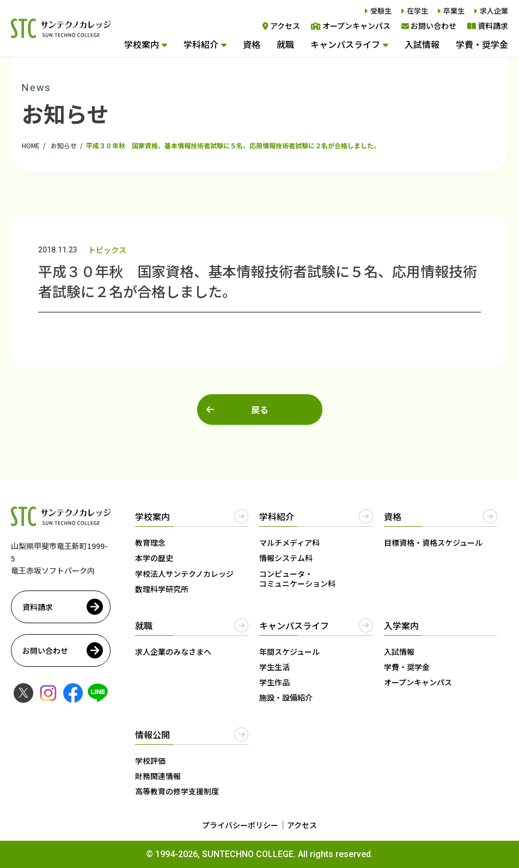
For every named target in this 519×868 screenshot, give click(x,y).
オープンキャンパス (350, 25)
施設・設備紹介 (286, 697)
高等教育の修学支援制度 (177, 791)
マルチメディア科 (289, 542)
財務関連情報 (158, 776)
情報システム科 (286, 558)
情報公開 (152, 734)
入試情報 (422, 44)
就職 (285, 44)
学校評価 (150, 760)
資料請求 (487, 25)
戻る (259, 409)
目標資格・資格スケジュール (433, 542)
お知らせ (64, 145)
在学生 (417, 10)
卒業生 (454, 10)
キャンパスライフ (345, 44)
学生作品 (274, 682)
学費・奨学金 (482, 44)
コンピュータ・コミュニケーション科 (297, 578)
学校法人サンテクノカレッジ (184, 573)
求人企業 (494, 10)
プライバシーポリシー (240, 824)
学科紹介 (201, 44)
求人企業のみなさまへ (173, 651)
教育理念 (150, 542)
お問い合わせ (428, 25)
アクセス (281, 25)
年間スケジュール (289, 651)
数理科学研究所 (161, 589)
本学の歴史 (154, 558)
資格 (251, 44)
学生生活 (274, 667)
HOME (31, 145)
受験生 (381, 10)
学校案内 (141, 44)
